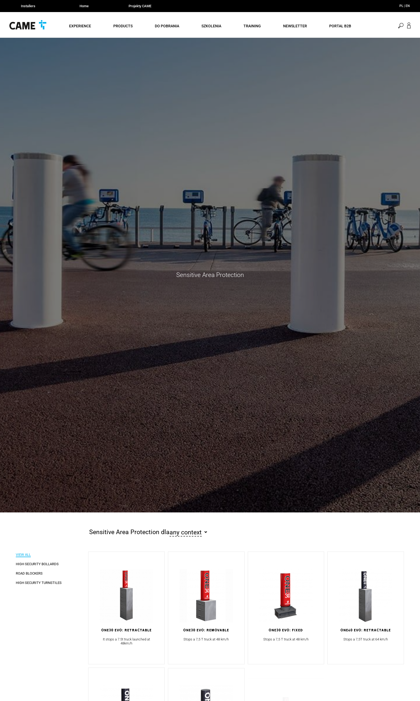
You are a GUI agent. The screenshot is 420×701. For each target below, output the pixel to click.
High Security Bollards (37, 564)
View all (23, 555)
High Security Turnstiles (39, 583)
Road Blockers (29, 573)
